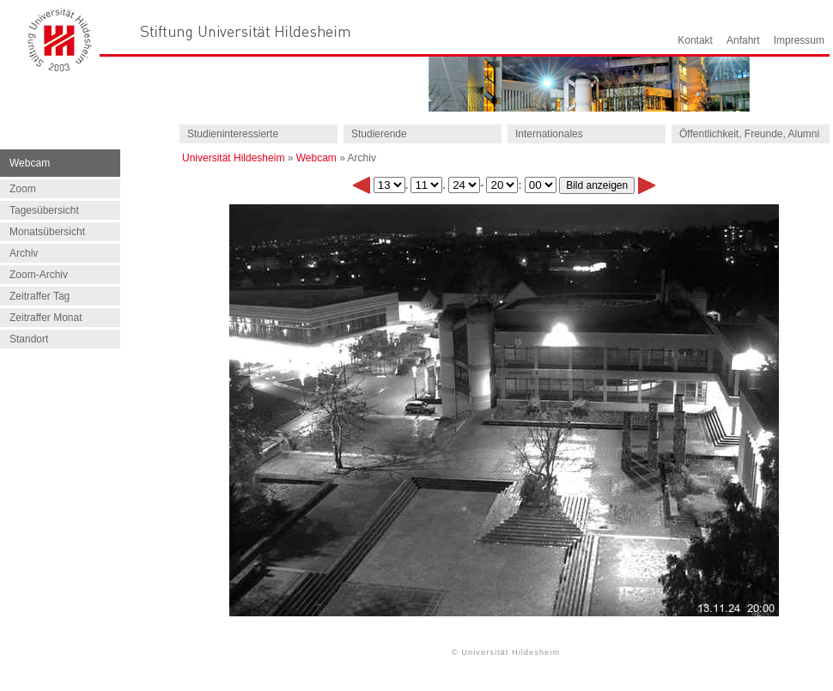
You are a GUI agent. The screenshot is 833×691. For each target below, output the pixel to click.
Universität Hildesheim (233, 158)
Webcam (316, 158)
